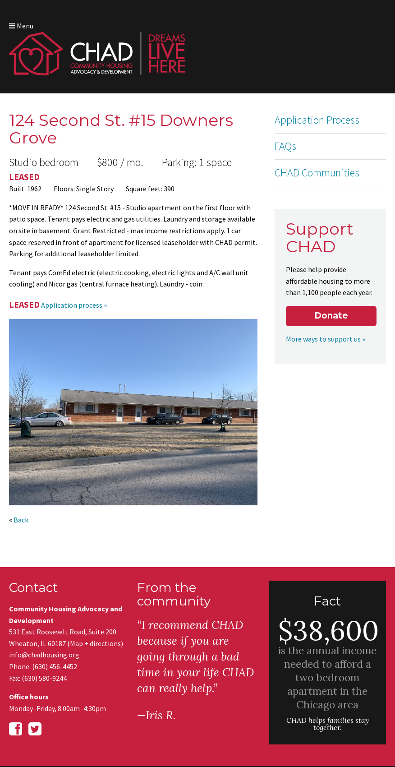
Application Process (317, 90)
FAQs (285, 117)
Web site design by (351, 729)
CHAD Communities (317, 143)
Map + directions (95, 597)
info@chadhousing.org (44, 608)
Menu (372, 17)
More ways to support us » (321, 275)
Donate (331, 252)
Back (21, 473)
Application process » (74, 258)
